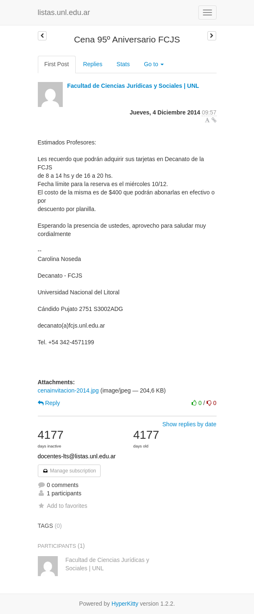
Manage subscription (69, 471)
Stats (123, 64)
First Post (56, 64)
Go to (154, 64)
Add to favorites (62, 505)
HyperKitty (124, 603)
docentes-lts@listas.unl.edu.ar (77, 456)
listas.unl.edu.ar (64, 12)
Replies (93, 64)
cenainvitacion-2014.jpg (68, 390)
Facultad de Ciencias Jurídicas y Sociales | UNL (133, 85)
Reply (49, 403)
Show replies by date (190, 424)
